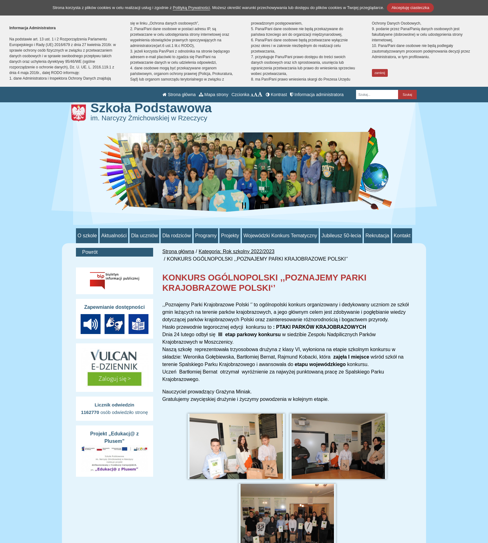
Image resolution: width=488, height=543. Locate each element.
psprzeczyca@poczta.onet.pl (229, 513)
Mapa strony (213, 94)
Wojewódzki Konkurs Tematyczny (280, 235)
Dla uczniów (144, 235)
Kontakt (402, 235)
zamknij (379, 73)
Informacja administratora (317, 94)
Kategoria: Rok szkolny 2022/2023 (236, 251)
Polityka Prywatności (306, 521)
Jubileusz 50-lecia (341, 235)
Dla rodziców (176, 235)
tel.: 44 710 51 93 (216, 506)
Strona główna (178, 94)
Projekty (230, 235)
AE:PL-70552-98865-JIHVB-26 (231, 528)
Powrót (90, 252)
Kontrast (276, 94)
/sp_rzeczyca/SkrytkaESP (226, 521)
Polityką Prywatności (191, 7)
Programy (206, 235)
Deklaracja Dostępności (309, 529)
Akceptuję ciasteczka (410, 7)
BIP (287, 506)
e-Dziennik (295, 514)
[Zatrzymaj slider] (244, 205)
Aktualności (114, 235)
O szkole (87, 235)
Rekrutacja (377, 235)
